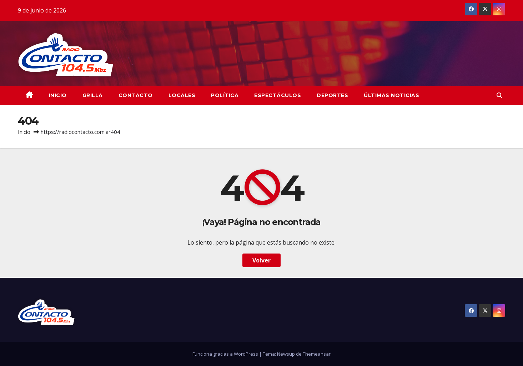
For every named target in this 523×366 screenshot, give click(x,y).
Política (224, 95)
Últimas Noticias (391, 95)
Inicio (24, 131)
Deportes (332, 95)
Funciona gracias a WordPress (225, 354)
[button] (499, 95)
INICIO (58, 95)
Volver (261, 260)
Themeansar (317, 354)
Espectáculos (277, 95)
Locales (182, 95)
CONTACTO (136, 95)
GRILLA (92, 95)
